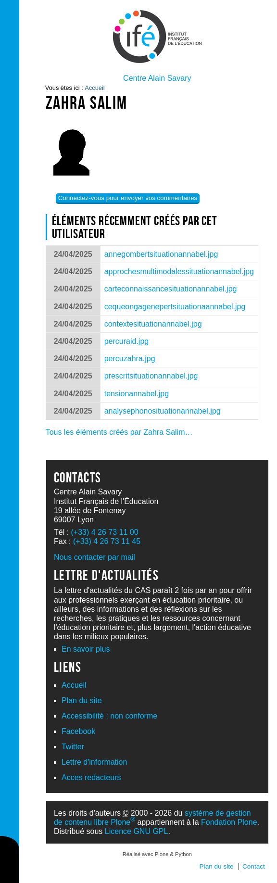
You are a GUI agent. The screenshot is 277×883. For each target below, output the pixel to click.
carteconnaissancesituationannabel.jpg (170, 289)
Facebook (78, 731)
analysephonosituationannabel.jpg (162, 411)
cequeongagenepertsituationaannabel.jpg (175, 307)
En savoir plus (86, 649)
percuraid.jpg (126, 341)
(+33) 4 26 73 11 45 (106, 541)
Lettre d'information (94, 762)
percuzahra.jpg (129, 358)
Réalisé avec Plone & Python (157, 854)
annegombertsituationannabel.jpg (161, 254)
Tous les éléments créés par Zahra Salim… (119, 432)
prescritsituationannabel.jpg (151, 376)
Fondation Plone (229, 822)
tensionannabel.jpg (136, 394)
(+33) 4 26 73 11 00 (104, 532)
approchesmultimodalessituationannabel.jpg (179, 271)
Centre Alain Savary (157, 78)
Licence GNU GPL (136, 831)
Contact (253, 866)
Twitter (73, 747)
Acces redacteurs (91, 777)
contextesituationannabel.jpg (153, 324)
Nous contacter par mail (94, 557)
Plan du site (82, 700)
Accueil (94, 87)
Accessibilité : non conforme (109, 716)
